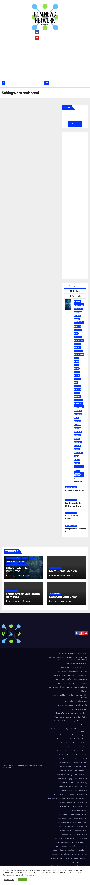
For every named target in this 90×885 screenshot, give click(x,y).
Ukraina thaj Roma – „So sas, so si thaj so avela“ (69, 866)
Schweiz (77, 435)
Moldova (77, 396)
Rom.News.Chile (64, 755)
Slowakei (77, 445)
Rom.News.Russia (80, 818)
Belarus (77, 315)
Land (75, 382)
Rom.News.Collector (79, 755)
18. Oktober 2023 (15, 575)
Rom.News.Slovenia (66, 826)
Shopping (54, 858)
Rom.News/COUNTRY (79, 842)
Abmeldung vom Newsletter (77, 663)
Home (58, 653)
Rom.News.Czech (81, 759)
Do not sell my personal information (18, 875)
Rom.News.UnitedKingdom (64, 838)
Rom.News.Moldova (61, 794)
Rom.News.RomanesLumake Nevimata (73, 814)
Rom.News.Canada (80, 751)
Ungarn (76, 463)
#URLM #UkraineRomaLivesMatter (74, 653)
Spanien (76, 449)
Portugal (77, 421)
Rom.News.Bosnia (66, 747)
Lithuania (77, 389)
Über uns (84, 862)
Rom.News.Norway (65, 802)
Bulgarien (77, 330)
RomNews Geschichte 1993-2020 (63, 854)
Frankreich (78, 351)
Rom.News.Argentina (79, 735)
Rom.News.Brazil (81, 747)
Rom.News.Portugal (80, 806)
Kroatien (77, 379)
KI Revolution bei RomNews (17, 569)
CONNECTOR (71, 675)
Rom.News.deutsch (65, 767)
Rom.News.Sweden (65, 830)
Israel (76, 365)
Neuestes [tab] (75, 286)
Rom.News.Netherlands (56, 798)
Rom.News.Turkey (80, 830)
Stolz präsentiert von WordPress (14, 765)
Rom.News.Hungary (65, 779)
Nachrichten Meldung (63, 717)
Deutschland (78, 340)
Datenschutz (82, 675)
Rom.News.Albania (63, 735)
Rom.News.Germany (64, 775)
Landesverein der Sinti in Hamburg (23, 595)
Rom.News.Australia (64, 739)
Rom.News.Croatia (66, 759)
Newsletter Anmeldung (66, 721)
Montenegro (78, 400)
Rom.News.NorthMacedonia (77, 798)
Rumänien (77, 424)
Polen (76, 417)
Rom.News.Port (65, 806)
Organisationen (71, 487)
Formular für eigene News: (77, 683)
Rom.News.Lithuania (64, 790)
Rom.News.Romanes (79, 810)
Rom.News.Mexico (80, 790)
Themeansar (6, 768)
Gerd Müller (69, 701)
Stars (76, 858)
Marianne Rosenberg (79, 709)
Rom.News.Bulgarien (64, 751)
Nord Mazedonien (78, 406)
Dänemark (77, 337)
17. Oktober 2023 (15, 601)
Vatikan (76, 470)
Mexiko (76, 393)
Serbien (76, 438)
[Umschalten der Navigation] (46, 83)
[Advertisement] (45, 58)
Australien (78, 312)
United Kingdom (77, 466)
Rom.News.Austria (80, 739)
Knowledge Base (81, 701)
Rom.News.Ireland (80, 779)
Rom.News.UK (66, 834)
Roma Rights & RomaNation (63, 850)
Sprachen (68, 858)
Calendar (84, 671)
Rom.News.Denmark (79, 763)
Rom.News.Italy (81, 783)
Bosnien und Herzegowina (78, 322)
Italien (76, 368)
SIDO (61, 858)
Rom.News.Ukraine (80, 834)
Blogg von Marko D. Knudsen (68, 671)
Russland (77, 428)
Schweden (77, 431)
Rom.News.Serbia (64, 822)
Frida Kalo (83, 691)
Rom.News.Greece (80, 775)
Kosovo (76, 375)
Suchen (67, 108)
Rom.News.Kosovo (66, 786)
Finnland (77, 347)
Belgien (76, 319)
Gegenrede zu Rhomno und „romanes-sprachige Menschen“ (69, 696)
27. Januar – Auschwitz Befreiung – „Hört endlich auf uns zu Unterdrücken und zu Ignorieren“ (67, 658)
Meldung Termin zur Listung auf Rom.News (71, 713)
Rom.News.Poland (80, 802)
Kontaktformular (81, 705)
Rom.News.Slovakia (80, 822)
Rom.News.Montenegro (78, 794)
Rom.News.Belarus (64, 743)
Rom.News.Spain (81, 826)
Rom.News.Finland (65, 771)
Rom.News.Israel (68, 783)
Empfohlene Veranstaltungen (76, 679)
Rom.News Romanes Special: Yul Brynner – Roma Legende (69, 730)
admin (26, 575)
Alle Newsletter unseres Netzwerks (74, 667)
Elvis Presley (59, 679)
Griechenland (79, 354)
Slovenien (77, 442)
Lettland (77, 386)
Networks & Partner (80, 717)
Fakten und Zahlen (59, 683)
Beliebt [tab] (75, 291)
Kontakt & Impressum (65, 705)
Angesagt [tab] (75, 296)
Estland (77, 344)
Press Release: (82, 725)
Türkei (76, 456)
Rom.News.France (80, 771)
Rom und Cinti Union (63, 596)
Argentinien (78, 308)
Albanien (77, 301)
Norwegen (77, 410)
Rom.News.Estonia (80, 767)
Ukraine (77, 459)
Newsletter (53, 721)
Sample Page (82, 854)
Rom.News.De (65, 763)
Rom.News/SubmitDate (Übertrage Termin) (71, 846)
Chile (76, 333)
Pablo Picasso (82, 721)
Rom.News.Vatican (63, 842)
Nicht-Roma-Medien (74, 490)
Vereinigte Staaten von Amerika (78, 474)
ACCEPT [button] (22, 880)
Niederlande (78, 403)
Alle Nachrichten (78, 304)
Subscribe (83, 858)
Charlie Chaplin (59, 675)
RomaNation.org (81, 850)
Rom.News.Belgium (80, 743)
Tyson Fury (75, 862)
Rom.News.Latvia (81, 786)
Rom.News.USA (81, 838)
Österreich (78, 414)
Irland (76, 361)
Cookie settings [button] (10, 880)
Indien (76, 358)
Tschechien (78, 452)
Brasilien (77, 326)
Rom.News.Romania (65, 818)
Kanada (76, 372)
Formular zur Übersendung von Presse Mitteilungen (68, 687)
